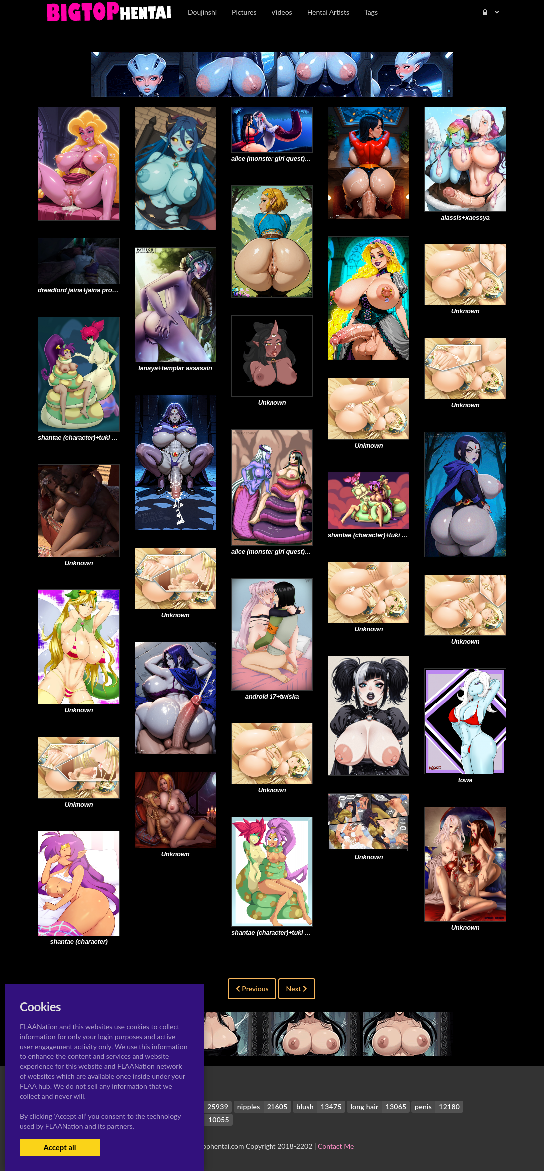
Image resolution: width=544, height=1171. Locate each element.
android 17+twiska (272, 696)
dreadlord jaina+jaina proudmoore (88, 290)
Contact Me (336, 1146)
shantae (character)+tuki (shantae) (88, 437)
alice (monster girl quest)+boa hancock (289, 158)
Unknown (465, 311)
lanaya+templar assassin (175, 368)
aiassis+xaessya (465, 217)
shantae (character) (79, 941)
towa (465, 780)
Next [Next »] (297, 988)
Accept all (59, 1147)
